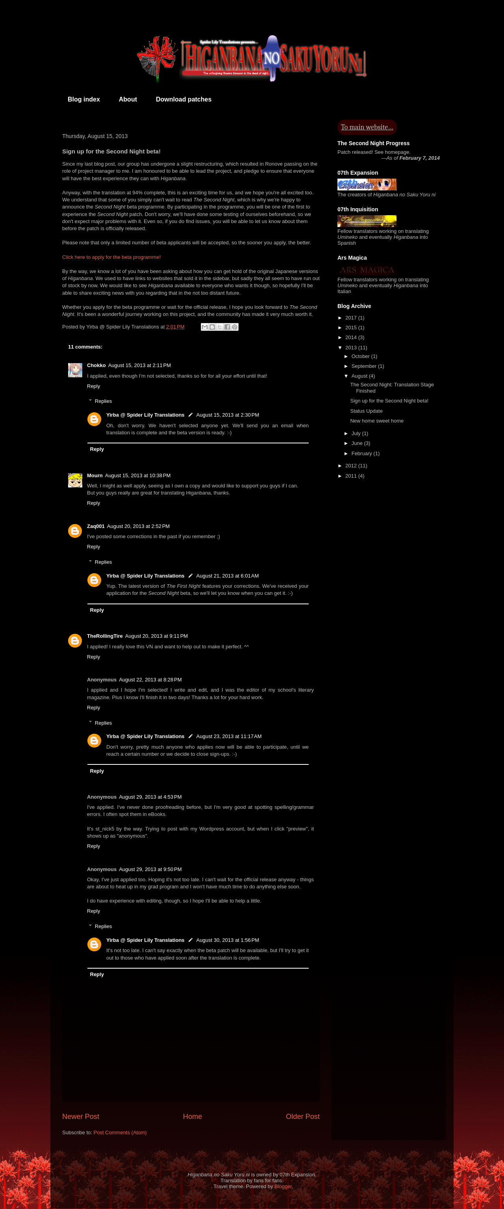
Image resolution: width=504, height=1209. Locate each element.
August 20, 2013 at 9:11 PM (156, 636)
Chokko (96, 365)
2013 (351, 348)
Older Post (303, 1116)
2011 (351, 476)
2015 (351, 327)
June (358, 443)
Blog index (84, 99)
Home (192, 1116)
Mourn (95, 475)
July (357, 433)
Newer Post (80, 1116)
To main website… (367, 127)
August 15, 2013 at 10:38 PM (138, 475)
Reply (93, 386)
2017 (351, 318)
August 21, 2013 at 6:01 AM (227, 576)
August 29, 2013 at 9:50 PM (150, 869)
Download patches (183, 99)
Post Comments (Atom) (120, 1132)
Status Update (366, 411)
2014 (351, 337)
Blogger (283, 1186)
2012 (351, 466)
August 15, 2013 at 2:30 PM (227, 415)
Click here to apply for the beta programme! (111, 257)
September (365, 366)
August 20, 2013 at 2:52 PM (138, 526)
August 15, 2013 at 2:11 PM (139, 365)
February (363, 453)
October (361, 356)
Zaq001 (96, 526)
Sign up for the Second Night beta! (389, 401)
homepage (397, 152)
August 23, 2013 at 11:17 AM (229, 736)
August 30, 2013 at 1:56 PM (227, 940)
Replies (103, 401)
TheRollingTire (105, 636)
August (360, 376)
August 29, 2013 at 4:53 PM (150, 797)
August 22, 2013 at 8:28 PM (150, 680)
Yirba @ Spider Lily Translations (145, 415)
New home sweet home (377, 421)
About (128, 99)
